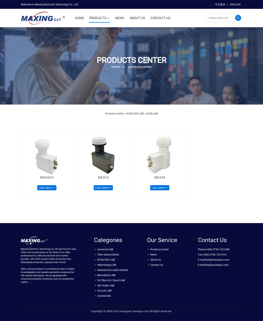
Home (115, 67)
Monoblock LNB (106, 275)
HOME (79, 18)
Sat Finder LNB (105, 285)
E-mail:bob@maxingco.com (213, 259)
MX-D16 (103, 177)
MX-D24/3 (47, 177)
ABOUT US (137, 18)
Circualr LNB (104, 290)
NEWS (119, 18)
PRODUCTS (97, 18)
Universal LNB (105, 249)
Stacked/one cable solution (112, 270)
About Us (155, 259)
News (153, 254)
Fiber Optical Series (108, 254)
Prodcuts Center (159, 249)
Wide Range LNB (106, 264)
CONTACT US (160, 18)
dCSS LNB (152, 113)
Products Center (114, 113)
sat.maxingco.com (43, 18)
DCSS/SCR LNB (135, 113)
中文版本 (220, 4)
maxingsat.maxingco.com (134, 311)
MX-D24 (160, 177)
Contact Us (156, 264)
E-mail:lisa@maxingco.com (213, 264)
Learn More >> (47, 187)
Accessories (104, 295)
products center (140, 67)
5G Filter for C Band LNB (111, 280)
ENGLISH (235, 4)
